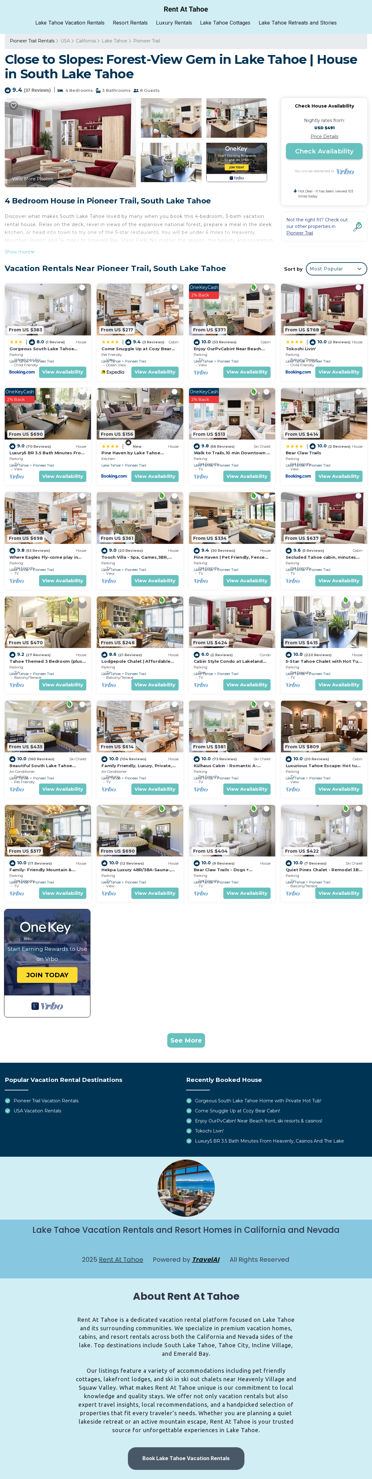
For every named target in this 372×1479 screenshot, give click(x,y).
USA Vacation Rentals (37, 1111)
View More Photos (32, 178)
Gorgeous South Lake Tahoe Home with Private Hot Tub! (258, 1101)
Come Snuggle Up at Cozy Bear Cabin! (237, 1111)
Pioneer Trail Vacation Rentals (46, 1101)
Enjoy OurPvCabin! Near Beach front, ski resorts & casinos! (258, 1121)
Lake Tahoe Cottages (225, 22)
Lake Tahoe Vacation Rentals (70, 22)
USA (65, 40)
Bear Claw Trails (303, 452)
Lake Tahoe (114, 40)
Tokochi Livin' (301, 348)
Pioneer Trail (146, 40)
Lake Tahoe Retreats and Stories (297, 22)
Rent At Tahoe (121, 1259)
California (86, 40)
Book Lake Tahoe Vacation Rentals (186, 1458)
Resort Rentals (130, 22)
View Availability (62, 372)
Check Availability (324, 151)
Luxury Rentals (174, 22)
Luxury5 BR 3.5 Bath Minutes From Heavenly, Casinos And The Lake (269, 1141)
